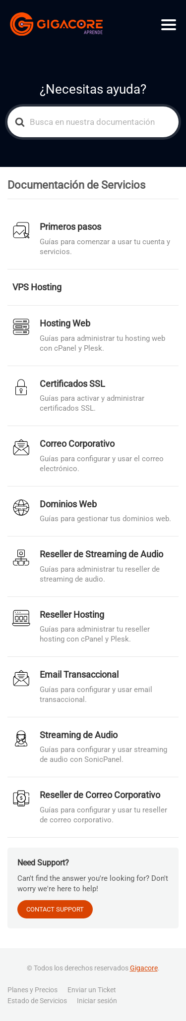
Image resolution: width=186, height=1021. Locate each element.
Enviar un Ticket (91, 990)
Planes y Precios (32, 990)
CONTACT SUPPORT (55, 909)
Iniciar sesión (97, 1001)
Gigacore (144, 968)
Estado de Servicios (37, 1001)
